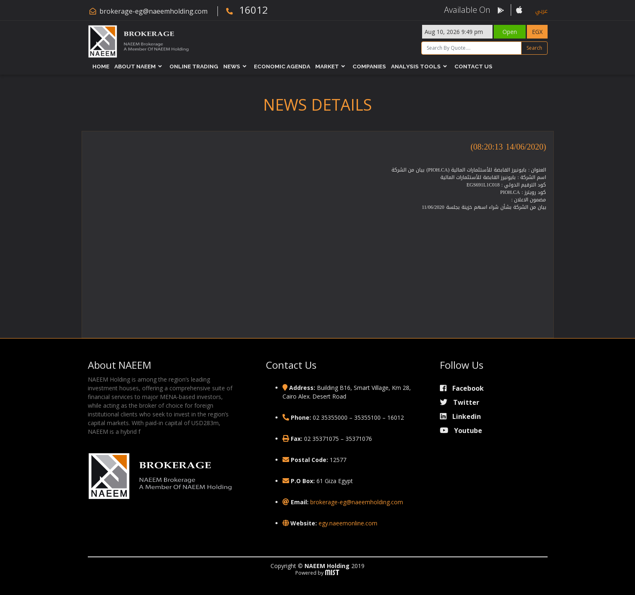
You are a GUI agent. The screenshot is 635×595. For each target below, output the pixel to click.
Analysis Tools (416, 66)
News (231, 66)
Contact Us (473, 66)
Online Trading (193, 66)
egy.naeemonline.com (348, 523)
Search (534, 47)
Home (100, 66)
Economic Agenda (282, 66)
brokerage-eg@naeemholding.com (153, 11)
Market (327, 66)
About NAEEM (135, 66)
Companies (369, 66)
